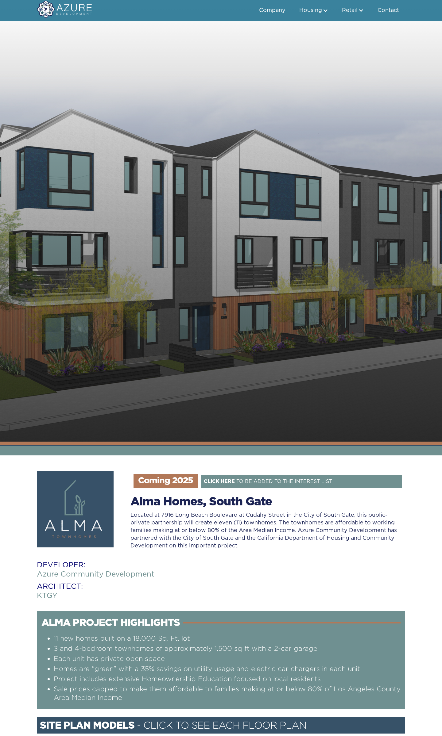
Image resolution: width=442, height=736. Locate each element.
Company (272, 10)
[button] (313, 10)
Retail (350, 10)
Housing (310, 10)
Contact (388, 10)
